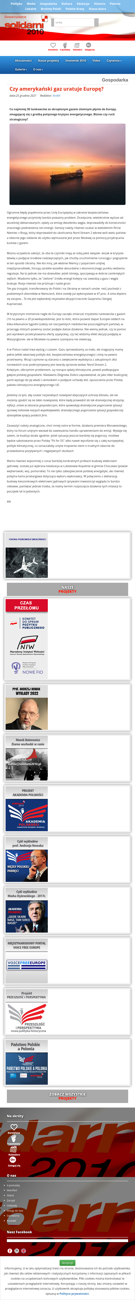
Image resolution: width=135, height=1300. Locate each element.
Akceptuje (67, 1262)
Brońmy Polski (51, 9)
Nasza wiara (97, 9)
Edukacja (83, 4)
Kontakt (11, 1220)
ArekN (56, 96)
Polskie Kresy (75, 9)
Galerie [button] (21, 69)
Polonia (115, 4)
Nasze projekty (48, 60)
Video (96, 60)
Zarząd (11, 1200)
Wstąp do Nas (15, 1210)
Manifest (12, 1190)
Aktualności (23, 60)
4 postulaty (13, 1185)
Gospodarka (48, 4)
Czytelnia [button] (114, 60)
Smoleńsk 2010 (75, 60)
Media (31, 4)
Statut (10, 1195)
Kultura (67, 4)
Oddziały (12, 1205)
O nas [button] (38, 69)
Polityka (16, 4)
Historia (99, 4)
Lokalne (30, 9)
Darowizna (13, 1215)
